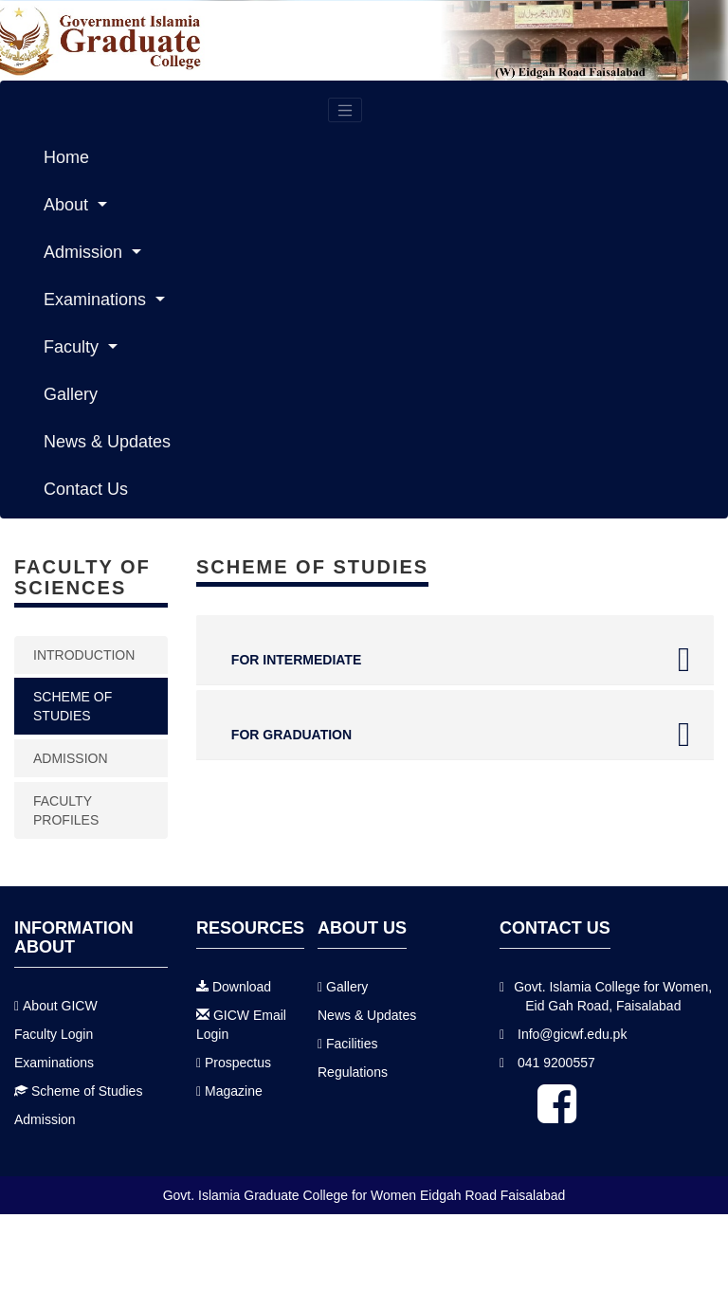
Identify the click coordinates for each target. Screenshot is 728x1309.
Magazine (234, 1096)
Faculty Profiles (66, 810)
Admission (85, 252)
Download (241, 992)
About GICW (60, 1010)
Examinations (97, 299)
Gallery (71, 394)
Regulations (353, 1077)
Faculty (73, 346)
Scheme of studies (72, 706)
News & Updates (107, 441)
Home (66, 157)
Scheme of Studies (87, 1095)
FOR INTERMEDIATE (455, 660)
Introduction (84, 655)
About (68, 204)
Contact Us (86, 489)
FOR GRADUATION (455, 735)
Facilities (351, 1049)
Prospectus (238, 1068)
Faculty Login (53, 1038)
